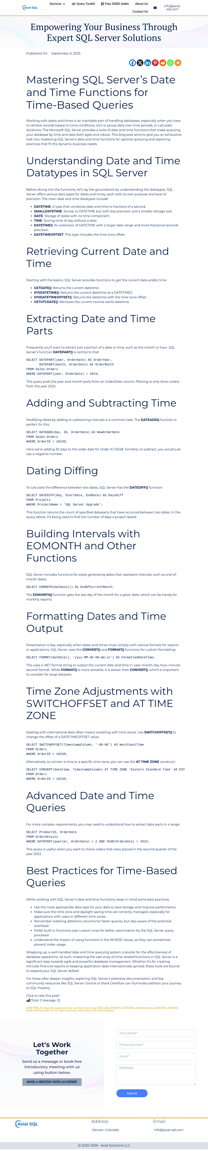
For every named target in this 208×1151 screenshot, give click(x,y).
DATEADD (102, 1008)
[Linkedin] (147, 62)
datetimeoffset (144, 1008)
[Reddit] (162, 62)
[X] (140, 62)
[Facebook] (132, 62)
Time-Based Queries (103, 1010)
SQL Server (51, 1010)
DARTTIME (32, 1008)
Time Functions (67, 1010)
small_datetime (35, 1010)
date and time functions (81, 1008)
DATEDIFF (115, 1008)
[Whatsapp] (170, 62)
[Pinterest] (155, 62)
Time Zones (83, 1010)
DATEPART (128, 1008)
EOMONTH (160, 1008)
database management (53, 1008)
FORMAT (173, 1008)
